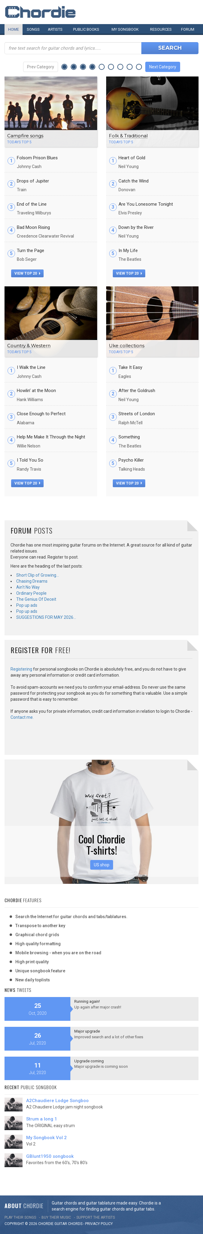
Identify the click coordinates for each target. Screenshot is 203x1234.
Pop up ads (26, 605)
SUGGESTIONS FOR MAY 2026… (46, 617)
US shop (101, 864)
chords (75, 1224)
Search (170, 48)
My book (125, 29)
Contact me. (22, 717)
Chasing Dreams (32, 581)
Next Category (162, 66)
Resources (161, 29)
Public (86, 29)
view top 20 (27, 273)
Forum (187, 29)
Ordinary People (31, 593)
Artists (55, 29)
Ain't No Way (28, 587)
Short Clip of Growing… (37, 575)
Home (13, 29)
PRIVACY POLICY (99, 1224)
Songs (33, 29)
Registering (21, 669)
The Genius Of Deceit (36, 599)
